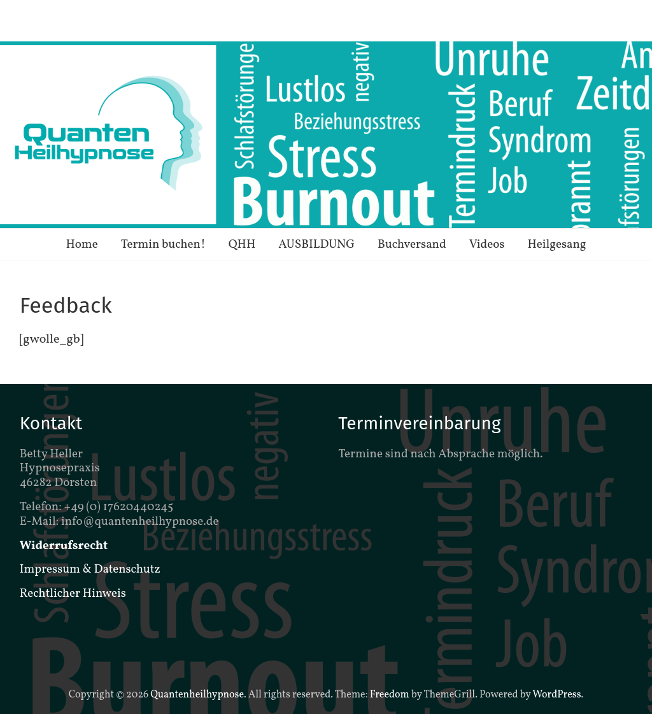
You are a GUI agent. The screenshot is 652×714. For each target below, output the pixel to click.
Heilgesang (556, 244)
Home (81, 244)
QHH (242, 244)
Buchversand (412, 244)
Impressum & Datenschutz (90, 569)
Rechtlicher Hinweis (73, 593)
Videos (487, 244)
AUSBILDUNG (316, 244)
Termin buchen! (163, 244)
